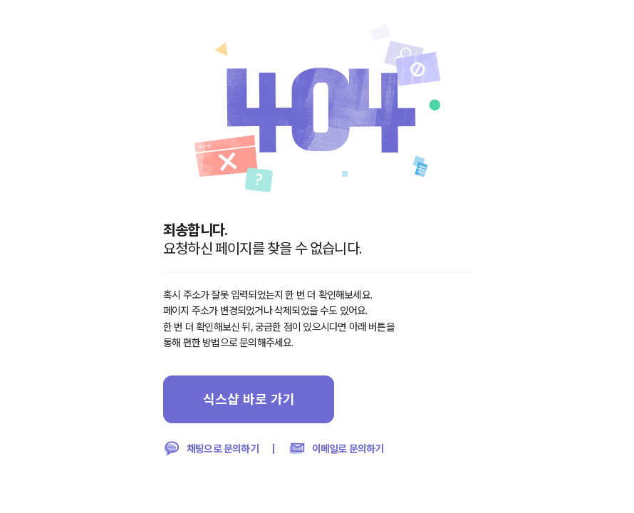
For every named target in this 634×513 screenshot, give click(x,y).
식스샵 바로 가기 (249, 399)
